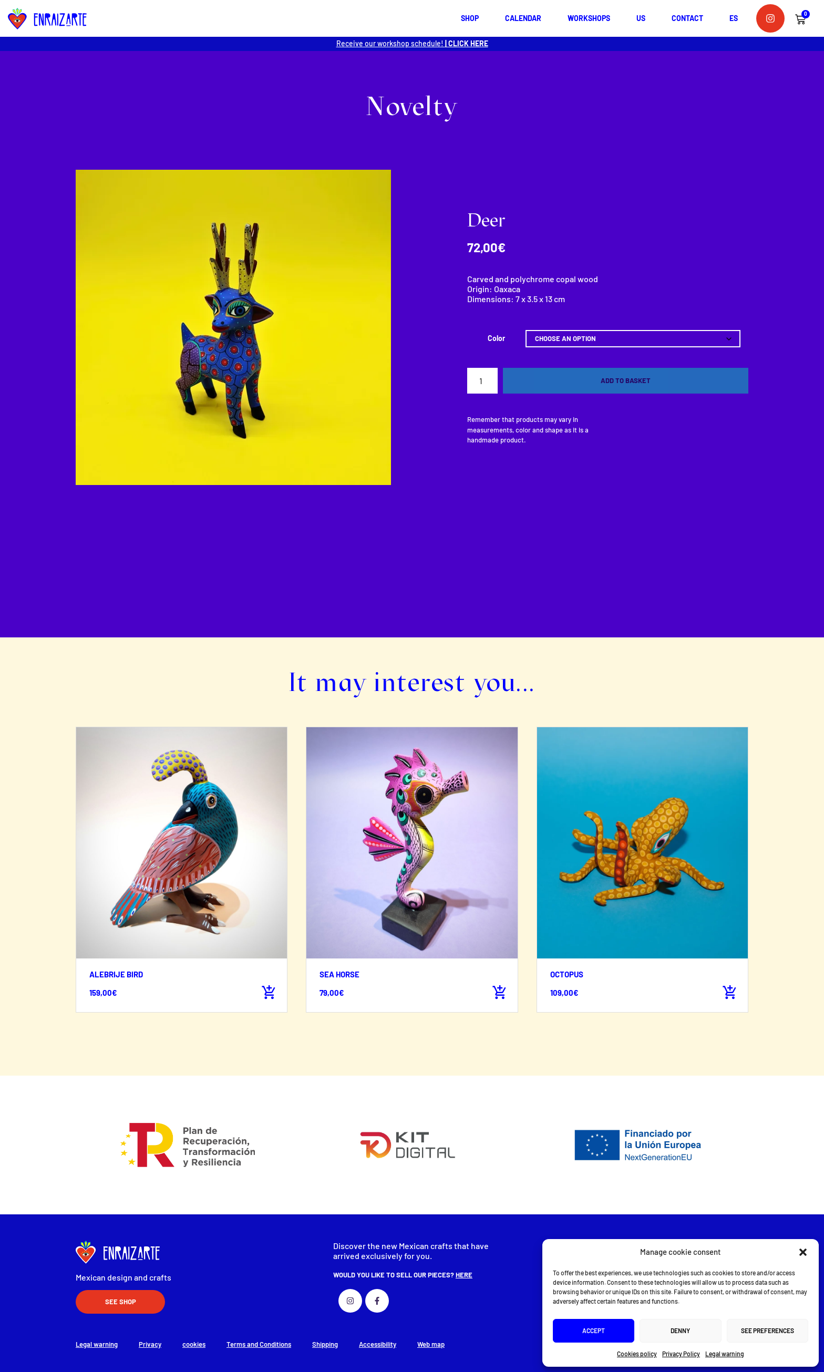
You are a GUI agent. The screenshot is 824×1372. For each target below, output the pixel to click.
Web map (431, 1344)
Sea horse (339, 974)
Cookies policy (637, 1353)
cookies (193, 1344)
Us (640, 18)
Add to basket (626, 380)
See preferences (767, 1330)
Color (496, 338)
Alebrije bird (116, 974)
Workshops (589, 18)
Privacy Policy (681, 1353)
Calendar (523, 18)
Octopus (566, 974)
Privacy (150, 1344)
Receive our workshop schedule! (412, 43)
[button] (803, 1252)
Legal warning (724, 1353)
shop (470, 18)
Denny (680, 1330)
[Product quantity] (482, 381)
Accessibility (377, 1344)
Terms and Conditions (258, 1344)
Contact (687, 18)
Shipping (325, 1344)
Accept (593, 1330)
